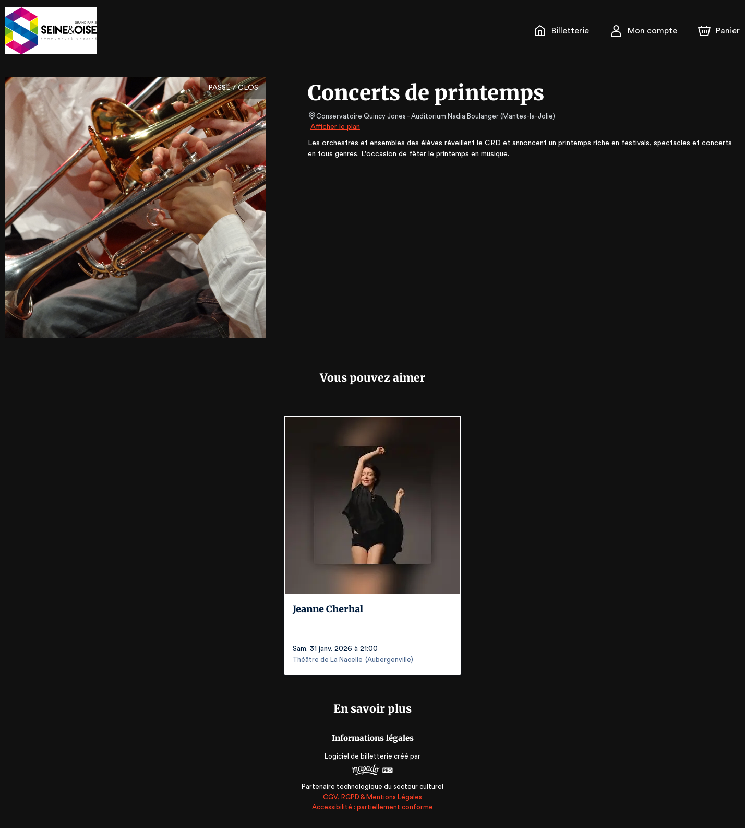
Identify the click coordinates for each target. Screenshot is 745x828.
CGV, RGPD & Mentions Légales (372, 797)
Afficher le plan (334, 127)
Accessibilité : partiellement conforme (373, 807)
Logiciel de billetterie (359, 756)
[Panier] (719, 30)
